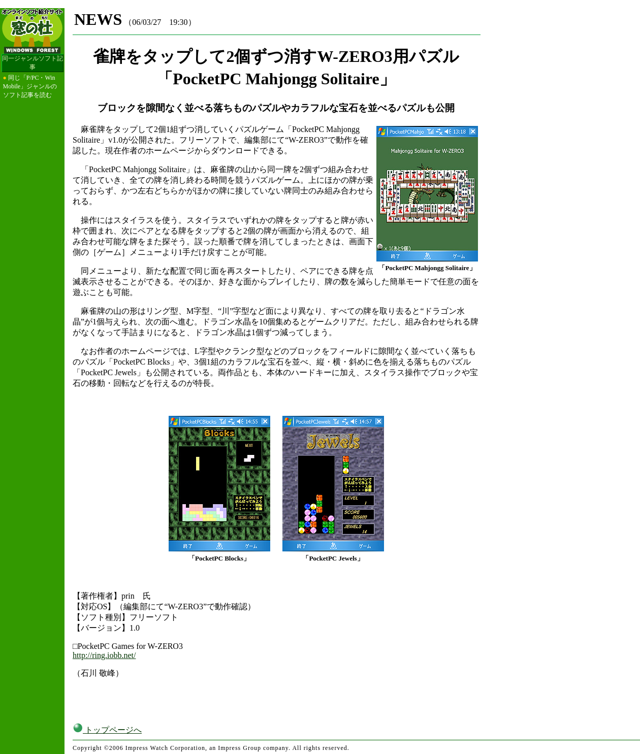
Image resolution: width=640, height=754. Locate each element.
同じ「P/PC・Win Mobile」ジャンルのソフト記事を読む (30, 86)
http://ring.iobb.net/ (104, 655)
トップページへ (107, 730)
